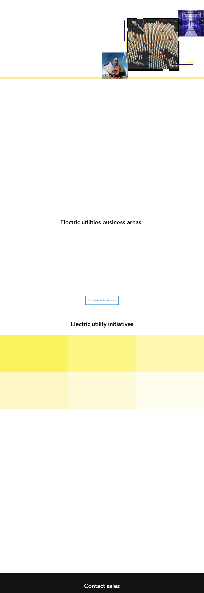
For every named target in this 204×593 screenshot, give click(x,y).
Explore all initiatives (102, 300)
